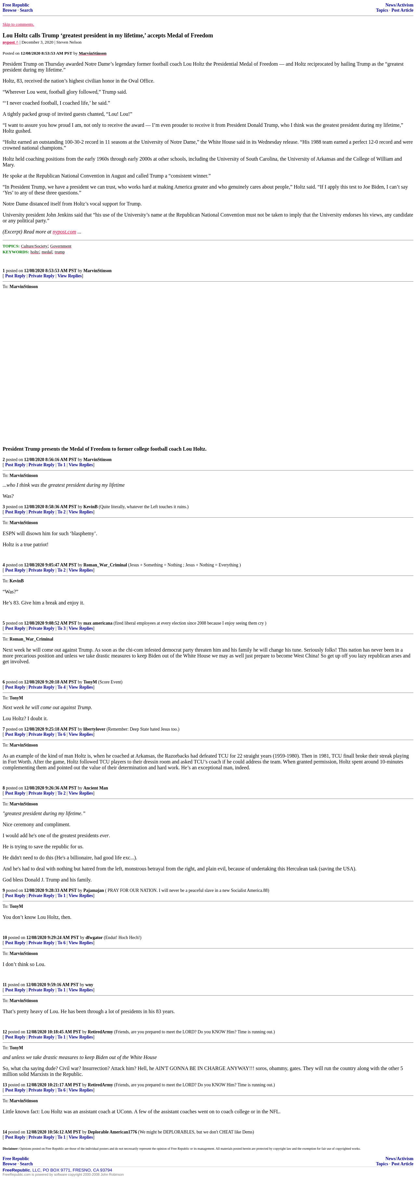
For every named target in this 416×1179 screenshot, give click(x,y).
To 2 (62, 512)
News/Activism (399, 5)
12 (5, 1031)
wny (89, 984)
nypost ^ (11, 42)
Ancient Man (95, 788)
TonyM (90, 682)
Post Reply (15, 275)
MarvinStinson (97, 270)
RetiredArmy (100, 1031)
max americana (97, 623)
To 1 (62, 464)
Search (26, 10)
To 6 (62, 734)
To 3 (62, 628)
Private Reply (42, 275)
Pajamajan (93, 890)
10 (5, 937)
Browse (10, 10)
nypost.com (64, 231)
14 (5, 1132)
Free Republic (16, 5)
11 (5, 984)
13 (5, 1084)
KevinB (90, 506)
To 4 (62, 687)
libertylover (94, 729)
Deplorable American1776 (112, 1132)
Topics (382, 10)
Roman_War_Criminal (105, 565)
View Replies (70, 275)
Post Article (402, 10)
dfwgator (94, 937)
